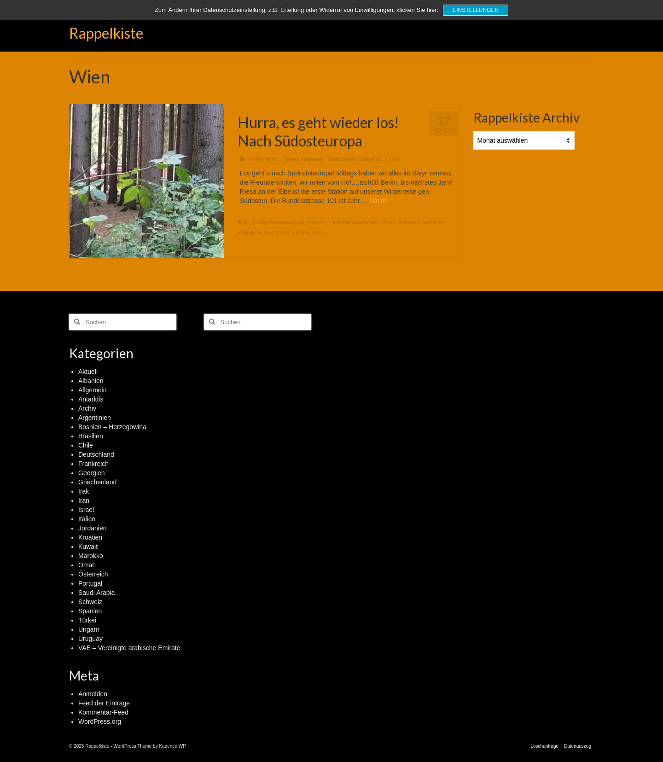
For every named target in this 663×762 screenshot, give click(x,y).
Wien (317, 232)
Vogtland (300, 232)
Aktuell (291, 159)
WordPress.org (99, 721)
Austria (259, 222)
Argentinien (94, 417)
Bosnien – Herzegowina (112, 426)
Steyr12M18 (276, 232)
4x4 (246, 222)
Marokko (90, 555)
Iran (83, 500)
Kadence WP (172, 746)
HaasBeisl (340, 222)
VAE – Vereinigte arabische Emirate (129, 647)
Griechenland (97, 482)
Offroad (387, 222)
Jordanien (92, 528)
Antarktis (90, 399)
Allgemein (313, 159)
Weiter (379, 200)
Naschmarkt (365, 222)
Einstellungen (476, 10)
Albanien (91, 380)
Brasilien (90, 436)
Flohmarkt (317, 222)
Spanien (90, 611)
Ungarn (88, 629)
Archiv (87, 408)
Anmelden (92, 694)
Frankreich (93, 463)
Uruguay (90, 638)
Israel (86, 509)
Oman (87, 565)
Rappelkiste (106, 33)
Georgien (91, 473)
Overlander (433, 222)
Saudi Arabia (96, 592)
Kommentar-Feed (103, 712)
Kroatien (90, 537)
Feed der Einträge (104, 703)
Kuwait (88, 546)
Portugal (90, 583)
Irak (83, 491)
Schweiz (90, 601)
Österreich (369, 159)
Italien (86, 519)
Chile (85, 445)
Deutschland (340, 159)
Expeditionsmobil (286, 222)
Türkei (87, 620)
